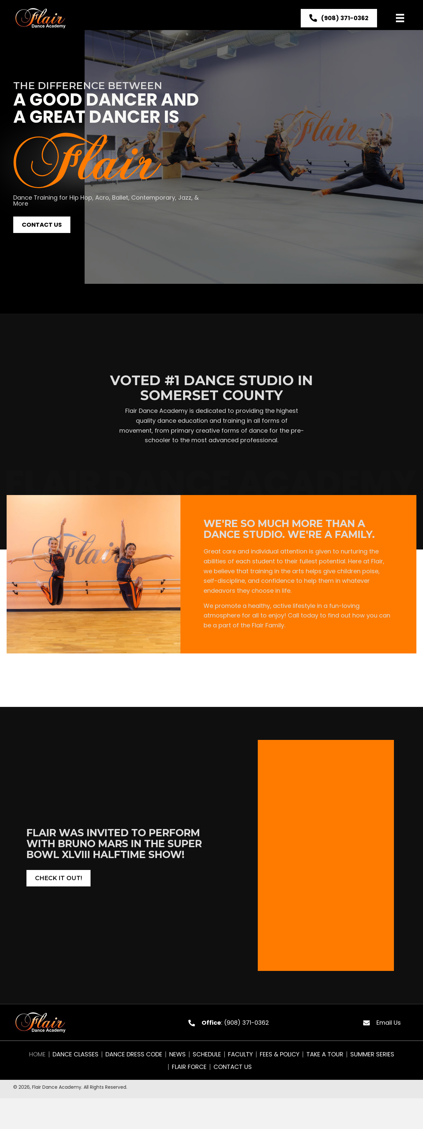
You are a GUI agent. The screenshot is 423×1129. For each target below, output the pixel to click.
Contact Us (232, 1067)
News (177, 1054)
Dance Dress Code (133, 1054)
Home (37, 1054)
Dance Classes (75, 1054)
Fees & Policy (279, 1054)
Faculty (240, 1054)
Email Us (388, 1022)
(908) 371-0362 (246, 1022)
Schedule (207, 1054)
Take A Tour (324, 1054)
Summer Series (372, 1054)
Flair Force (189, 1067)
